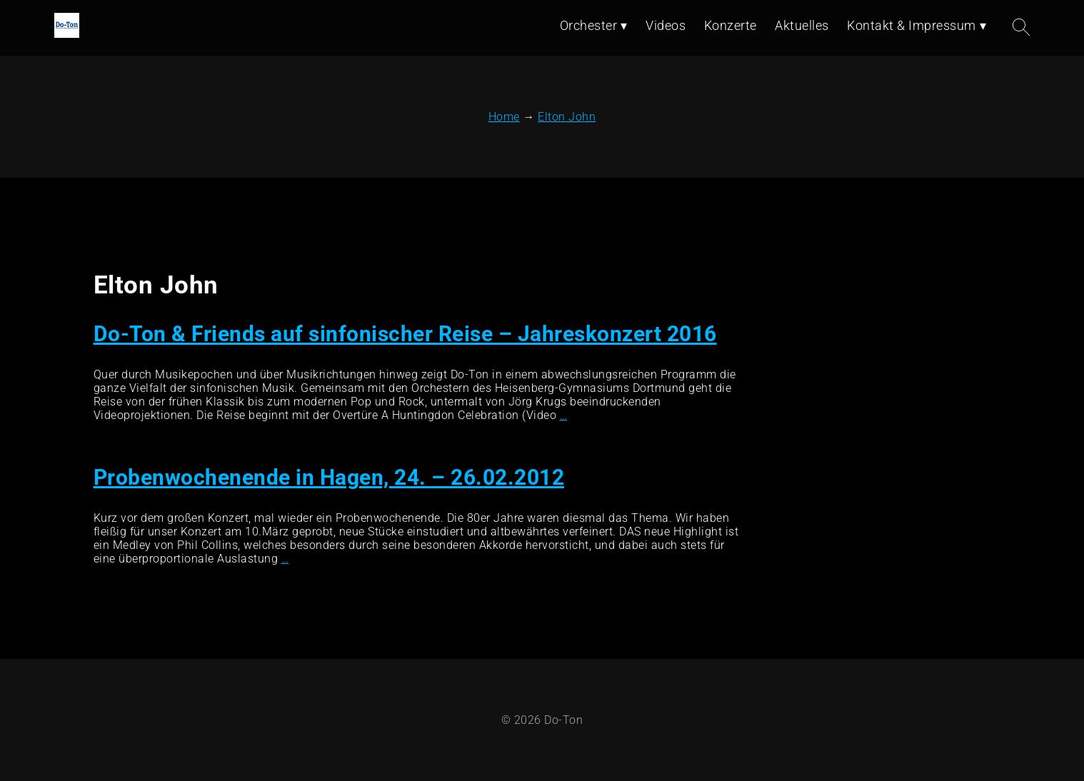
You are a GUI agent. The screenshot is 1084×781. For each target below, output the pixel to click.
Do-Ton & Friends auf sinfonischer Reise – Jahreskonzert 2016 (405, 333)
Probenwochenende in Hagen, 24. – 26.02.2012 (329, 477)
